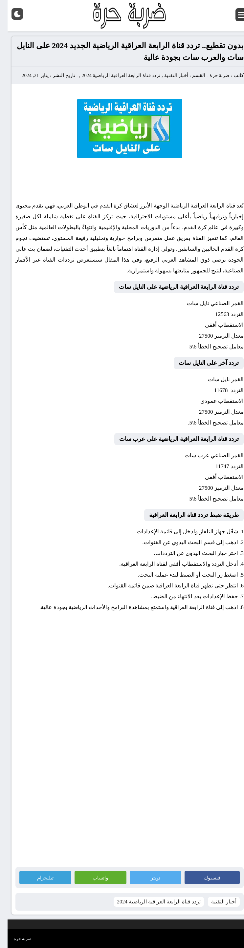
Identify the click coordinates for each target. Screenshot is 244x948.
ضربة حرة (211, 75)
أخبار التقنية (169, 75)
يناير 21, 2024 (27, 75)
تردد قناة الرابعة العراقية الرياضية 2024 (113, 75)
